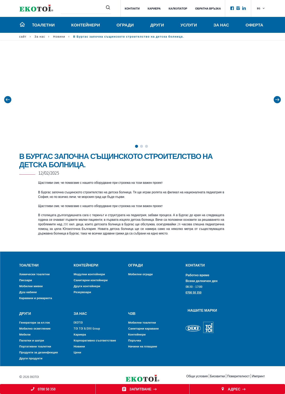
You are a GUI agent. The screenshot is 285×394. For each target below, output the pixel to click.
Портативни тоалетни (35, 346)
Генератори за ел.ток (34, 322)
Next (277, 99)
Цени (77, 352)
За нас (221, 24)
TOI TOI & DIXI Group (87, 328)
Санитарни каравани (143, 328)
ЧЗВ (131, 313)
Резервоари (82, 292)
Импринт (258, 376)
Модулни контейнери (89, 274)
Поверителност (238, 376)
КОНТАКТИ (132, 8)
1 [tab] (136, 146)
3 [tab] (146, 146)
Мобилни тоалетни (142, 322)
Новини (79, 346)
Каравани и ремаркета (35, 298)
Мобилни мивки (31, 286)
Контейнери (85, 24)
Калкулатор (178, 8)
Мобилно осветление (35, 328)
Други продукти (31, 358)
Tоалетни (42, 24)
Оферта (254, 24)
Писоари (25, 280)
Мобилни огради (140, 274)
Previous (7, 99)
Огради (124, 24)
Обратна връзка (208, 8)
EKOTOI (78, 322)
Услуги (188, 24)
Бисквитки (217, 376)
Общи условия (197, 376)
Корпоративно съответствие (95, 340)
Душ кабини (28, 292)
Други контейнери (87, 286)
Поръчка (134, 340)
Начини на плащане (142, 346)
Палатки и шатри (31, 340)
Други (157, 24)
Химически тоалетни (34, 274)
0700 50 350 (193, 292)
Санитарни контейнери (91, 280)
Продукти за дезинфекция (38, 352)
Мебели (25, 334)
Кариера (154, 8)
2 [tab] (141, 146)
